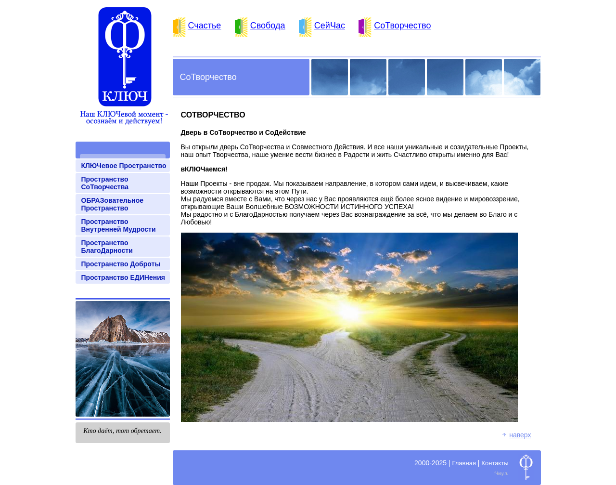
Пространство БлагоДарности (107, 246)
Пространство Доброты (121, 264)
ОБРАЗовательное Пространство (112, 204)
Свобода (267, 25)
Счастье (204, 25)
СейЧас (329, 25)
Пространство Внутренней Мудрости (118, 225)
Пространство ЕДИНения (123, 277)
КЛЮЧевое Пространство (124, 166)
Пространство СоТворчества (104, 183)
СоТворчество (402, 25)
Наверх (520, 435)
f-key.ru (501, 473)
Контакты (494, 463)
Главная (463, 463)
